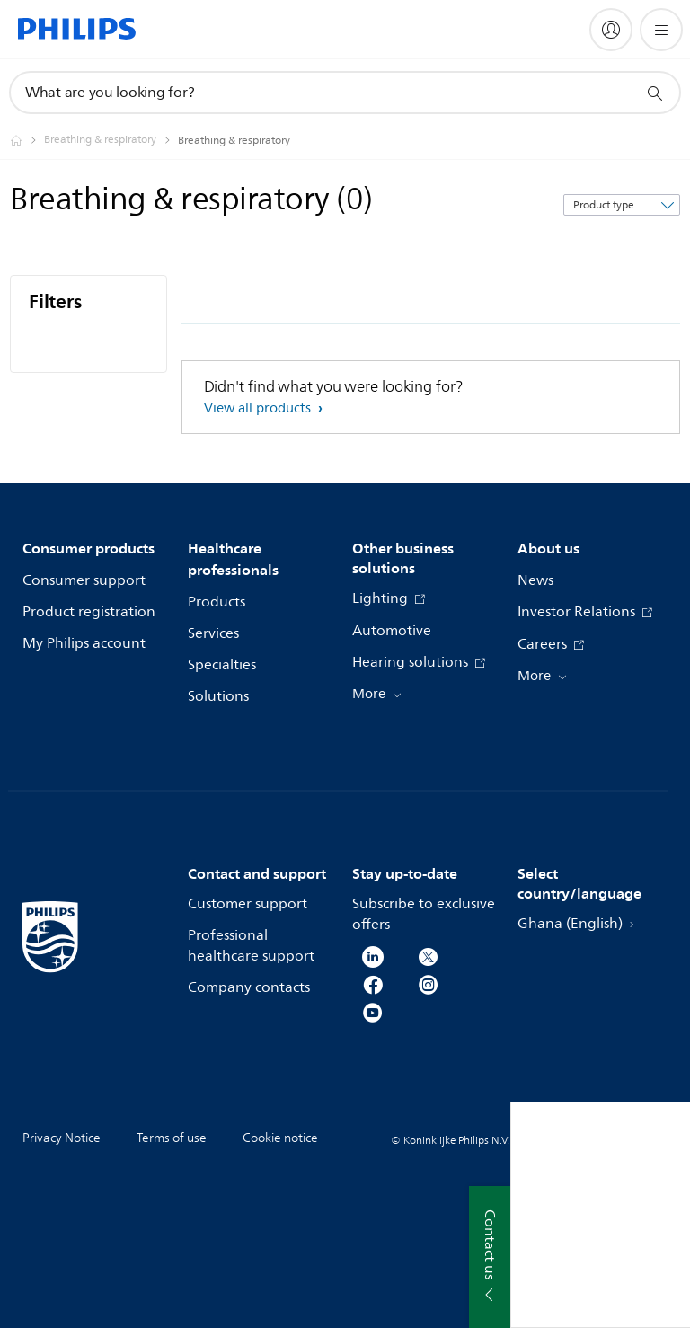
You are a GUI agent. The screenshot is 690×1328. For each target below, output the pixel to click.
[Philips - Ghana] (27, 140)
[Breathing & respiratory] (111, 140)
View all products (259, 408)
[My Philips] (610, 29)
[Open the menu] (661, 29)
